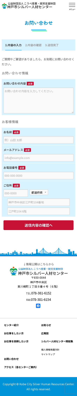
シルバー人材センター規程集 (57, 341)
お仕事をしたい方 (14, 333)
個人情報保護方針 (50, 349)
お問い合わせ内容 (14, 83)
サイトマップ (48, 354)
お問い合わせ (11, 359)
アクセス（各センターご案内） (21, 367)
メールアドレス (13, 150)
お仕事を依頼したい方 (16, 341)
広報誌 (45, 333)
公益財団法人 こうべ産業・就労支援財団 (40, 269)
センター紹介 (11, 325)
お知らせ (46, 325)
